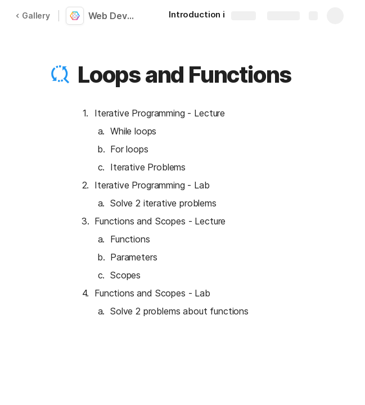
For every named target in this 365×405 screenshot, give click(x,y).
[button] (60, 75)
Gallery (32, 15)
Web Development (113, 15)
